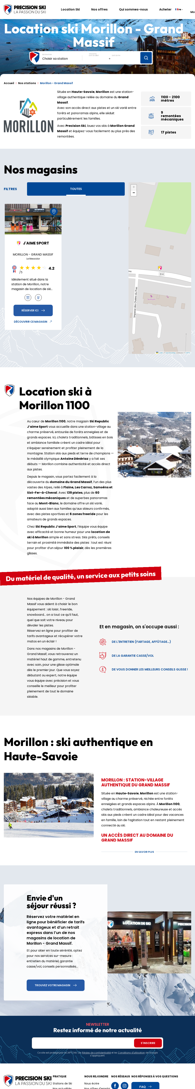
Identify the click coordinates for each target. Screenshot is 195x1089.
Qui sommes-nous (133, 9)
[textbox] (62, 59)
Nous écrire (91, 1083)
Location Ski (70, 9)
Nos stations (27, 83)
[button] (160, 268)
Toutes (76, 189)
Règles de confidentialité (96, 1052)
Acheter (165, 9)
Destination (47, 54)
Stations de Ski (62, 1083)
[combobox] (62, 59)
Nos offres (99, 9)
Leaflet (159, 353)
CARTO (187, 353)
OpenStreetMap (170, 353)
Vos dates (93, 54)
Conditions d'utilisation (131, 1052)
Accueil (9, 83)
